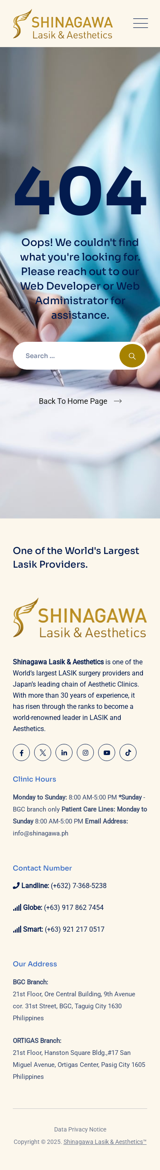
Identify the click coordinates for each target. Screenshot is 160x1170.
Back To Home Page (73, 401)
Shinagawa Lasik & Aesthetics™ (105, 1141)
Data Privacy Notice (80, 1129)
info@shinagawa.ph (40, 833)
